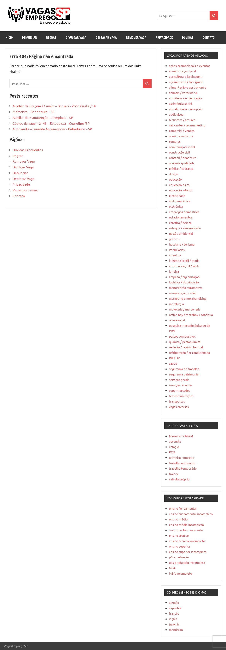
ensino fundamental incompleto (191, 514)
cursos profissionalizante (186, 530)
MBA (172, 568)
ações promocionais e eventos (189, 65)
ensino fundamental (182, 508)
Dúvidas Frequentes (28, 150)
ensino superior (179, 546)
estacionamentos (180, 217)
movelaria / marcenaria (184, 309)
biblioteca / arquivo (182, 120)
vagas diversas (179, 407)
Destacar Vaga (106, 37)
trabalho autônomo (182, 463)
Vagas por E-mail (25, 190)
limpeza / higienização (184, 277)
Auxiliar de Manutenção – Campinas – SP (43, 117)
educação (175, 179)
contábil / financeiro (182, 158)
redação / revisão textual (186, 347)
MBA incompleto (180, 573)
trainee (174, 474)
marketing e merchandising (187, 298)
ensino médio (178, 519)
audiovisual (176, 114)
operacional (177, 320)
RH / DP (174, 358)
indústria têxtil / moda (184, 260)
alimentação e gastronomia (187, 87)
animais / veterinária (183, 93)
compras (175, 141)
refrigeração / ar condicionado (189, 352)
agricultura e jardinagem (185, 76)
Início (9, 37)
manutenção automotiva (185, 287)
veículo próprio (179, 479)
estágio (174, 447)
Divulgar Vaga (76, 37)
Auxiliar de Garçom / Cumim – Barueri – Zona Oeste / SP (54, 106)
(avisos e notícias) (181, 436)
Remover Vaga (136, 37)
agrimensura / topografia (186, 82)
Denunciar (29, 37)
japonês (174, 624)
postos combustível (182, 336)
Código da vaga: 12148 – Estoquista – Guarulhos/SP (51, 123)
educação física (179, 185)
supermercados (179, 390)
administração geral (182, 71)
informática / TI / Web (184, 266)
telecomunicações (181, 396)
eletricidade (177, 195)
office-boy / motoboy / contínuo (191, 314)
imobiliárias (177, 250)
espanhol (175, 608)
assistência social (180, 103)
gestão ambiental (181, 233)
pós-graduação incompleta (187, 562)
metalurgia (176, 304)
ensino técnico (179, 535)
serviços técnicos (180, 385)
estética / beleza (180, 222)
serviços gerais (179, 379)
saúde (173, 363)
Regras (51, 37)
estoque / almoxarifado (185, 228)
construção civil (179, 152)
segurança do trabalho (184, 369)
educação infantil (180, 190)
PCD (172, 452)
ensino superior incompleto (187, 552)
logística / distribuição (184, 282)
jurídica (174, 271)
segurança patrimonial (184, 374)
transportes (177, 401)
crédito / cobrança (181, 168)
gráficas (174, 239)
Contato (209, 37)
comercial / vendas (181, 130)
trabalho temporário (183, 468)
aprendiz (175, 441)
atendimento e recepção (185, 109)
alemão (174, 602)
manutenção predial (182, 293)
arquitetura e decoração (185, 98)
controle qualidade (181, 163)
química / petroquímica (184, 342)
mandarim (176, 629)
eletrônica (176, 206)
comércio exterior (181, 136)
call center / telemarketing (187, 125)
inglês (173, 619)
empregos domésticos (184, 212)
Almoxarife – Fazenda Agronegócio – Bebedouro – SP (52, 129)
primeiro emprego (181, 457)
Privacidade (164, 37)
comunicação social (182, 147)
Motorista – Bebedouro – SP (33, 112)
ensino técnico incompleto (187, 541)
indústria (175, 255)
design (173, 174)
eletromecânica (179, 201)
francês (174, 613)
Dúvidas (188, 37)
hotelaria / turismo (181, 244)
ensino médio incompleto (186, 524)
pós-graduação (179, 557)
